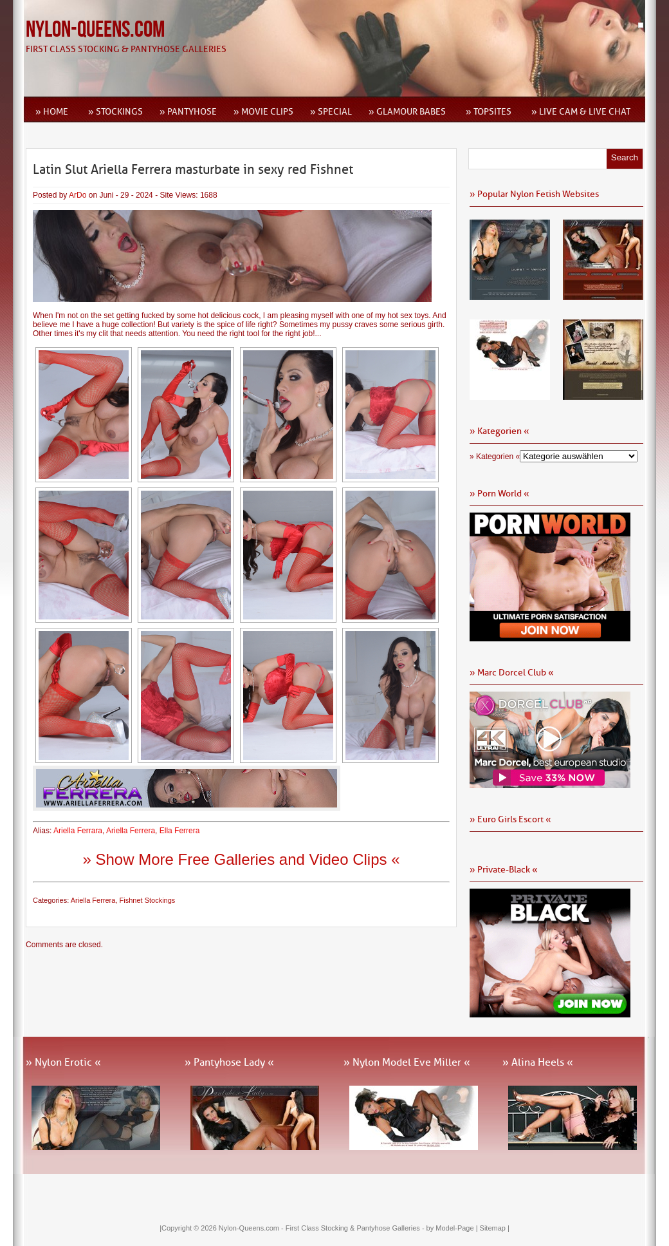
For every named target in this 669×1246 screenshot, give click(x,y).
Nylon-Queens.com (95, 30)
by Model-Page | (453, 1228)
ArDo (77, 195)
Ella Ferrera (180, 830)
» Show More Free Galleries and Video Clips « (240, 859)
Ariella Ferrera (130, 830)
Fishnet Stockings (148, 900)
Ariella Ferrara (77, 830)
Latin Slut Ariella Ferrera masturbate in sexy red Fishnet (193, 169)
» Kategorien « (495, 456)
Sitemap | (494, 1228)
